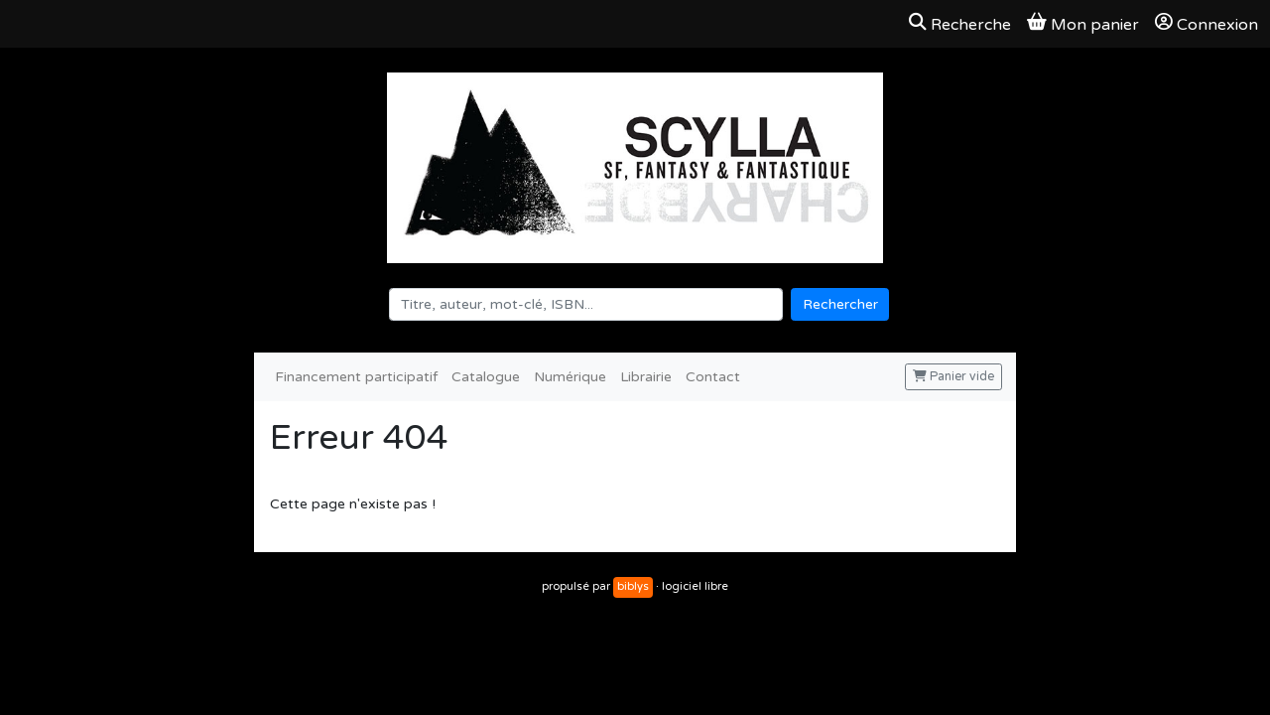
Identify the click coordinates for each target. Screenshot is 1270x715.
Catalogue (485, 376)
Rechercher (840, 304)
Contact (713, 376)
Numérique (570, 376)
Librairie (646, 376)
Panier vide (953, 376)
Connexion (1206, 24)
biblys (633, 586)
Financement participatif (356, 376)
